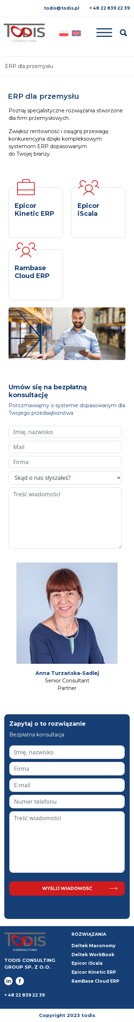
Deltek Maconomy (93, 945)
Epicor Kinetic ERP (93, 972)
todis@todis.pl (61, 8)
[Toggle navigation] (100, 33)
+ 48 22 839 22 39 (109, 8)
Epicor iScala (87, 963)
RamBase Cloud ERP (95, 981)
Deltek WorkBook (92, 954)
